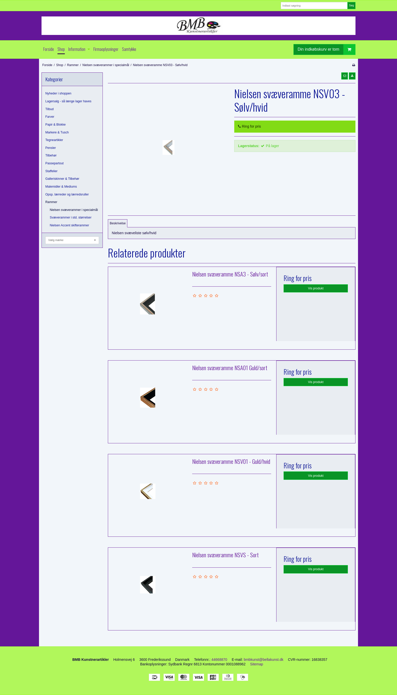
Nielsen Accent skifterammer (69, 225)
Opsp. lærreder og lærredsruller (67, 194)
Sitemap (256, 664)
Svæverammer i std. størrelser (71, 217)
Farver (49, 116)
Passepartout (54, 163)
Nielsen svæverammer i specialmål (74, 210)
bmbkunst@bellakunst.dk (264, 660)
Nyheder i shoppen (58, 93)
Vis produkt (316, 288)
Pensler (50, 148)
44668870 (219, 660)
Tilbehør (50, 155)
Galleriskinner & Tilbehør (62, 179)
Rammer (51, 202)
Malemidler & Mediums (61, 186)
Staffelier (51, 171)
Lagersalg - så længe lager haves (68, 101)
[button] (344, 76)
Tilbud (49, 109)
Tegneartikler (54, 140)
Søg (351, 5)
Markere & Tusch (57, 132)
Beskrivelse (118, 223)
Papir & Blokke (55, 124)
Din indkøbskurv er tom (326, 49)
